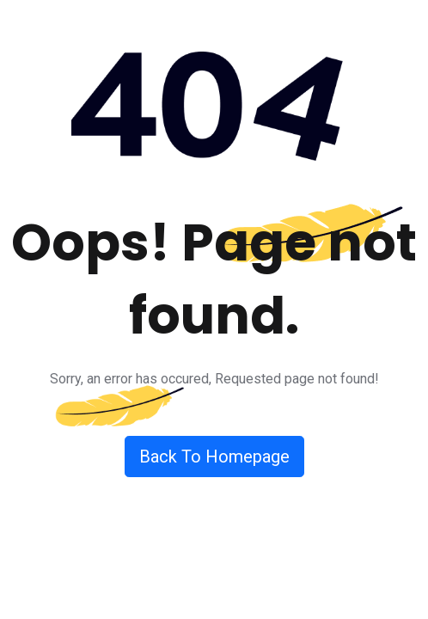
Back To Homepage (214, 456)
